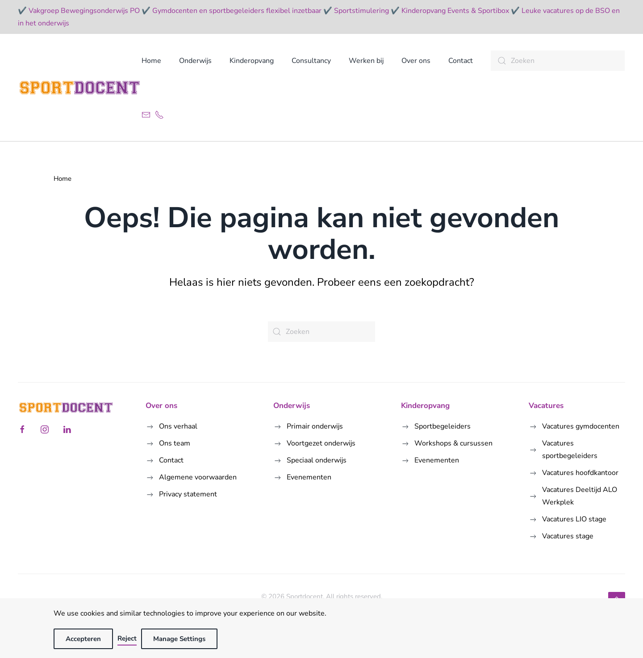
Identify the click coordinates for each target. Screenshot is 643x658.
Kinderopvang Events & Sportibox (455, 11)
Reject (127, 638)
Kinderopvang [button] (252, 61)
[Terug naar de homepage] (80, 87)
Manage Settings (179, 638)
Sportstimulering (361, 11)
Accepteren (83, 638)
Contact (460, 61)
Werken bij (366, 61)
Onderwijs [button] (195, 61)
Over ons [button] (415, 61)
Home (151, 61)
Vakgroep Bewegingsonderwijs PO (84, 11)
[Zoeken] (558, 60)
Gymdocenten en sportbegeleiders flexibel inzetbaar (237, 11)
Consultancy (311, 61)
